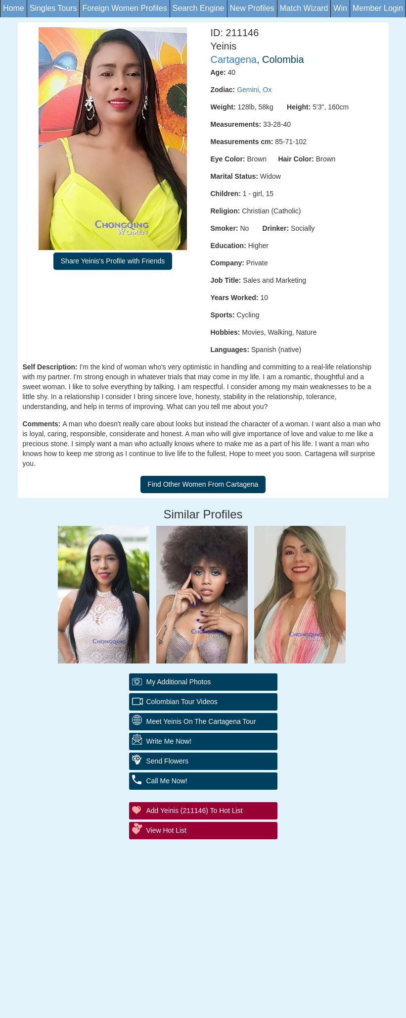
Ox (267, 90)
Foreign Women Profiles (124, 8)
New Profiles (252, 8)
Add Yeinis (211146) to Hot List (194, 810)
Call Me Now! (166, 781)
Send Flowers (167, 761)
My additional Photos (178, 682)
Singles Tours (53, 8)
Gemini (248, 90)
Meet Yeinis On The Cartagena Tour (201, 721)
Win (340, 8)
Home (13, 8)
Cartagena (234, 59)
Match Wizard (304, 8)
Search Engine (199, 8)
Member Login (378, 8)
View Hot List (166, 830)
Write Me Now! (169, 741)
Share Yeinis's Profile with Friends (113, 261)
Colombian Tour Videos (182, 702)
